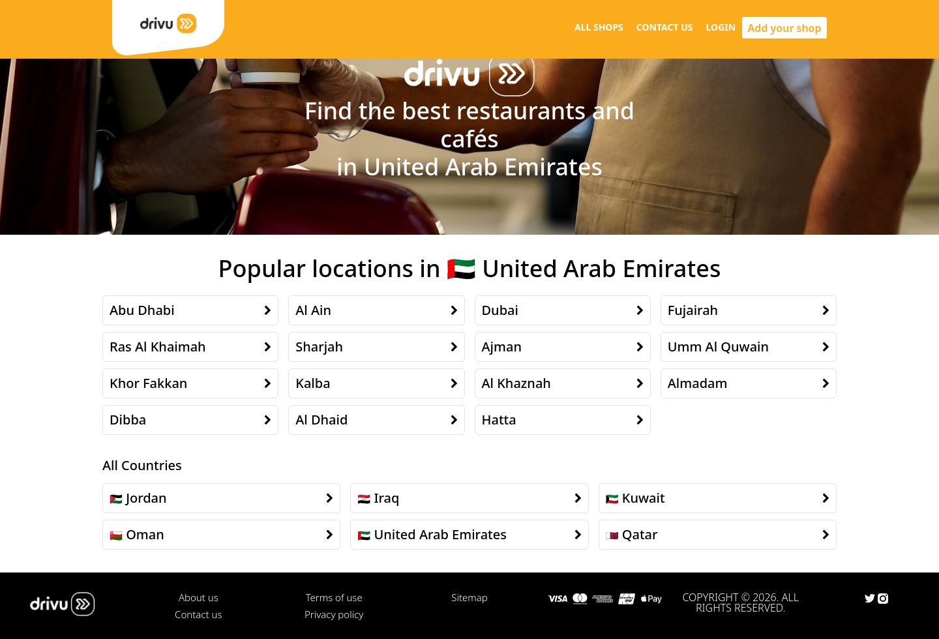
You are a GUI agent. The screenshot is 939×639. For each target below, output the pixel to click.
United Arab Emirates (440, 534)
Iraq (386, 498)
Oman (145, 534)
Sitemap (469, 597)
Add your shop (785, 28)
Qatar (640, 534)
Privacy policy (334, 614)
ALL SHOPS (598, 27)
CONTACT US (664, 27)
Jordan (146, 498)
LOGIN (721, 27)
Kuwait (643, 498)
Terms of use (334, 597)
